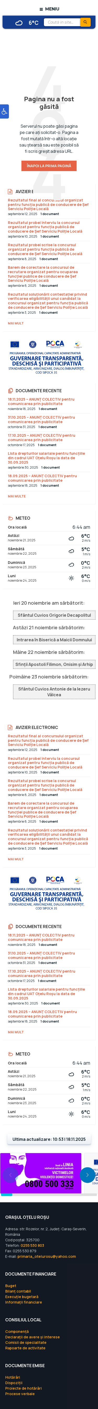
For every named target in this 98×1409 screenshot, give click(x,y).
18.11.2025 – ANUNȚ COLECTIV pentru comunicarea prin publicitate (41, 401)
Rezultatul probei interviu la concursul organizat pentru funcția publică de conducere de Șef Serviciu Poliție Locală (45, 227)
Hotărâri (12, 1377)
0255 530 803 (32, 1245)
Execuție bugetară (21, 1296)
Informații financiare (23, 1302)
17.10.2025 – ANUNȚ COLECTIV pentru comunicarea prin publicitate (41, 437)
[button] (4, 111)
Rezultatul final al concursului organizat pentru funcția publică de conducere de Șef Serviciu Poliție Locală (48, 204)
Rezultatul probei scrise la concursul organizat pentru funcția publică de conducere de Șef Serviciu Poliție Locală (45, 249)
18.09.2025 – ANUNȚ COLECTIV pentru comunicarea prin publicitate (42, 478)
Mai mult (16, 323)
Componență (17, 1331)
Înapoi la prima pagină (49, 165)
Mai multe (17, 496)
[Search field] (67, 22)
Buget (10, 1285)
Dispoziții (13, 1382)
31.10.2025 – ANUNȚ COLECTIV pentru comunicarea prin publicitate (41, 419)
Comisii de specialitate (26, 1342)
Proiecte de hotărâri (23, 1388)
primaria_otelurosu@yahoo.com (47, 1256)
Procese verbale (20, 1393)
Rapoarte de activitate (25, 1347)
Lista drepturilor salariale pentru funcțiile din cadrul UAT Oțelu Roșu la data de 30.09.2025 (46, 458)
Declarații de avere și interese (32, 1336)
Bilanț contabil (18, 1291)
